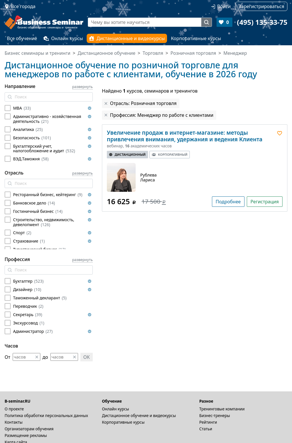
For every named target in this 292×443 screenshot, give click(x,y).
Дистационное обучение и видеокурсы (139, 415)
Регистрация (265, 201)
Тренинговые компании (221, 409)
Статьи (205, 428)
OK (86, 357)
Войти (224, 6)
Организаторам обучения (29, 428)
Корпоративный (169, 154)
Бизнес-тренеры (214, 415)
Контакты (13, 422)
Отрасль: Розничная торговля (143, 103)
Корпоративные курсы (196, 38)
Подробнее (228, 201)
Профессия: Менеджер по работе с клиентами (161, 115)
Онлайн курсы (63, 38)
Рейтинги (208, 422)
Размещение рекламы (26, 435)
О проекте (14, 409)
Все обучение (22, 38)
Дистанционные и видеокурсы (127, 38)
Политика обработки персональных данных (46, 415)
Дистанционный (127, 154)
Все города (23, 6)
